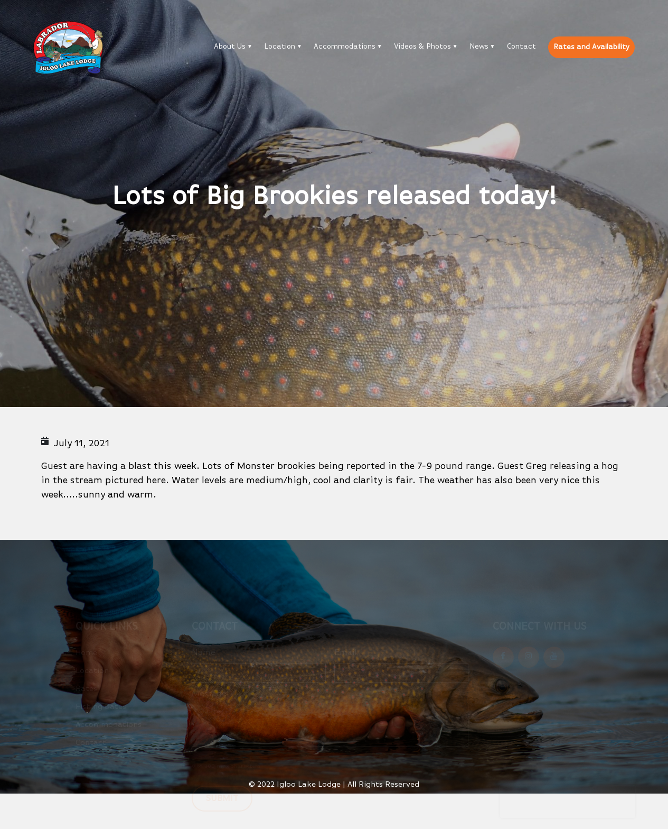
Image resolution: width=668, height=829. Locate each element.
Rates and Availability (591, 47)
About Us (230, 46)
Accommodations (344, 46)
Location (279, 46)
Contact (521, 46)
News (478, 46)
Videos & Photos (422, 46)
